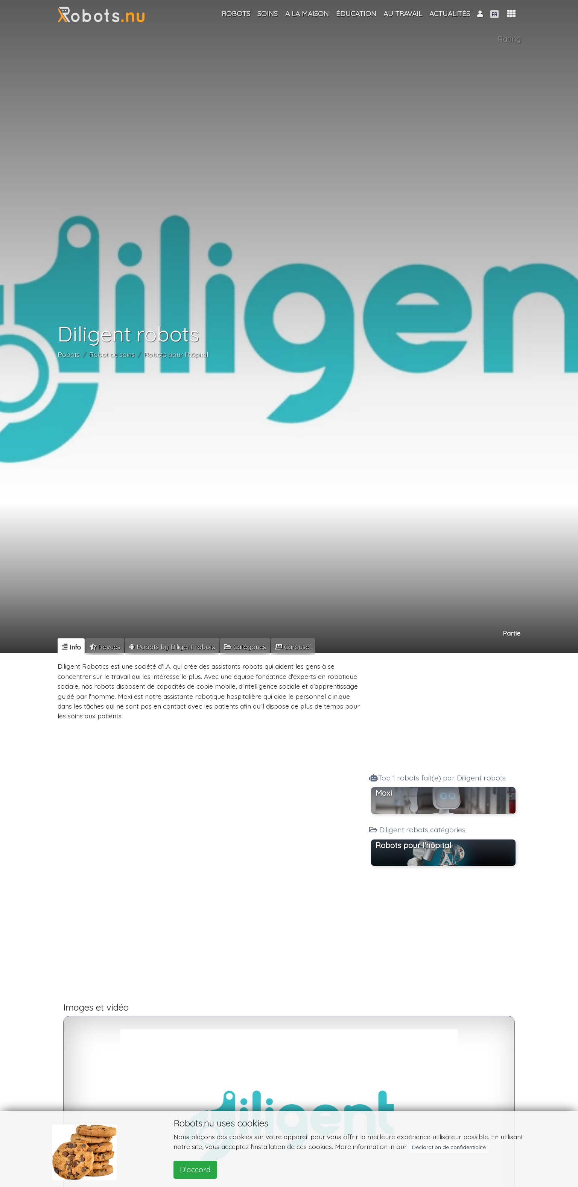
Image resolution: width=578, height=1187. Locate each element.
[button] (511, 14)
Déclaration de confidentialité (449, 1147)
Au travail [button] (402, 13)
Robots (69, 354)
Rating (509, 39)
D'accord (195, 1169)
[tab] (71, 646)
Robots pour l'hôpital (176, 354)
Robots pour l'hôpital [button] (413, 845)
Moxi (384, 793)
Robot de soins (112, 354)
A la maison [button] (307, 13)
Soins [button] (267, 13)
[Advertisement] (443, 711)
